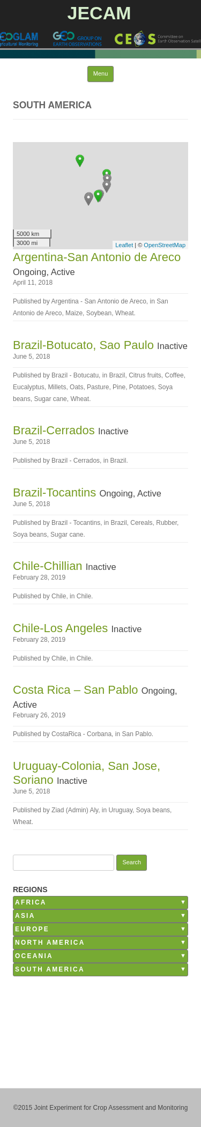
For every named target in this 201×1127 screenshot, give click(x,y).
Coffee (174, 375)
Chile (84, 596)
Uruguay (120, 810)
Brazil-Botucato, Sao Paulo (85, 345)
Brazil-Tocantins (56, 492)
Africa (31, 902)
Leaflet (124, 245)
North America (50, 942)
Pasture (98, 387)
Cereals (141, 523)
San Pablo (136, 734)
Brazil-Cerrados (55, 430)
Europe (32, 929)
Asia (25, 916)
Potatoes (141, 387)
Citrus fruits (145, 375)
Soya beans (30, 534)
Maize (74, 313)
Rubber (166, 523)
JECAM (99, 13)
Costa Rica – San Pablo (77, 689)
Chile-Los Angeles (62, 628)
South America (50, 969)
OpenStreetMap (164, 245)
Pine (119, 387)
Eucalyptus (28, 387)
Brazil (117, 375)
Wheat (124, 313)
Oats (76, 387)
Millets (57, 387)
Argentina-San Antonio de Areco (97, 257)
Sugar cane (50, 399)
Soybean (98, 313)
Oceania (34, 956)
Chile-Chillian (49, 566)
